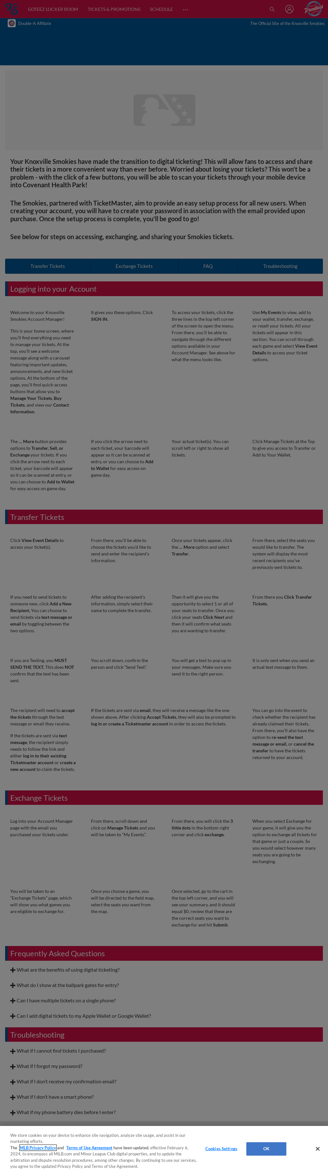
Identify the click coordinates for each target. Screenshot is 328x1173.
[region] (164, 1149)
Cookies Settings (221, 1148)
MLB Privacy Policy (38, 1147)
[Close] (318, 1149)
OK (266, 1148)
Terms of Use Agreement (89, 1147)
